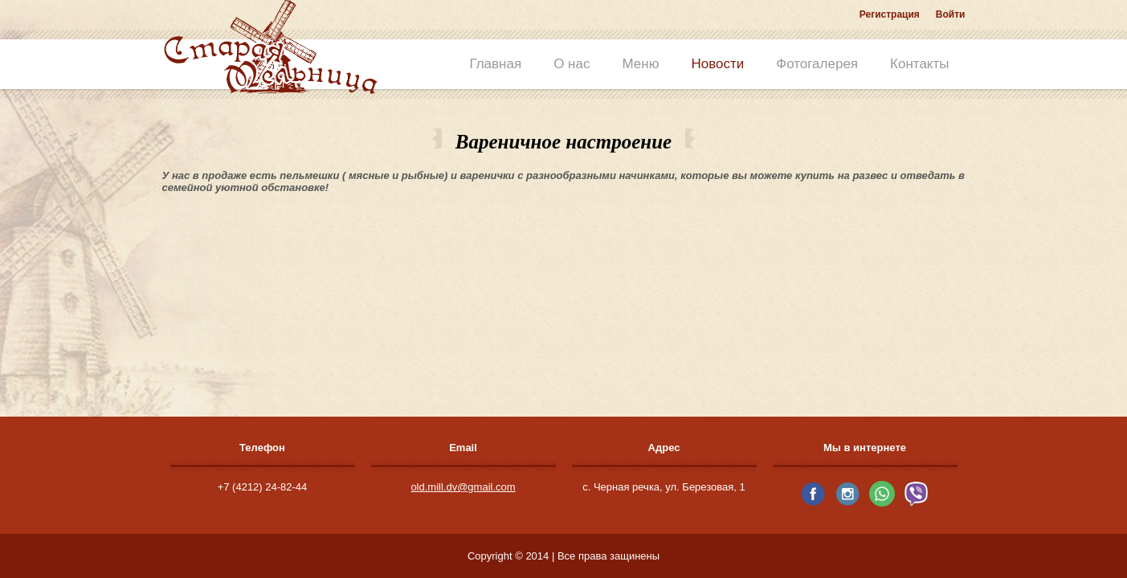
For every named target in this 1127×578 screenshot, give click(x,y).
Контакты (919, 63)
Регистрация (890, 14)
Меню (640, 63)
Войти (951, 14)
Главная (495, 63)
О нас (571, 63)
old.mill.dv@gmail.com (462, 487)
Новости (717, 63)
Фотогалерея (817, 63)
